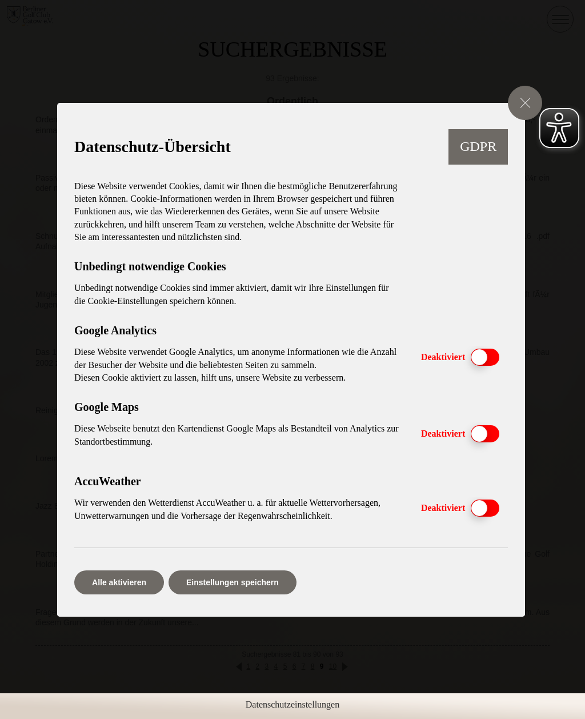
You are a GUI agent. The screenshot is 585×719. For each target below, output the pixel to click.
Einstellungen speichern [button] (232, 582)
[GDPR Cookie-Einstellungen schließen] (525, 103)
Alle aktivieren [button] (119, 582)
